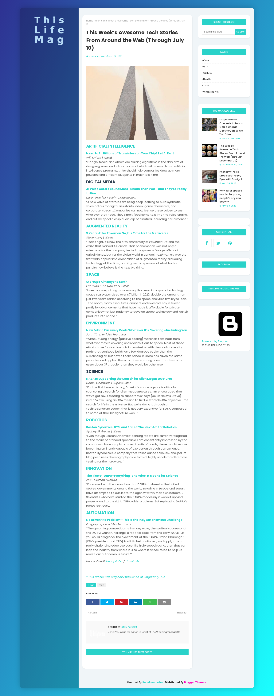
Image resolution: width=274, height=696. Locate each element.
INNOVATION (99, 468)
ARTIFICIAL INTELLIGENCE (110, 146)
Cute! (206, 60)
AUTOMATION (100, 513)
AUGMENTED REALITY (107, 226)
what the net (210, 91)
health (207, 79)
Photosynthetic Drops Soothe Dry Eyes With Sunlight (230, 175)
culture (207, 73)
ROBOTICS (96, 420)
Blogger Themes (195, 682)
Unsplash (132, 561)
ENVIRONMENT (100, 323)
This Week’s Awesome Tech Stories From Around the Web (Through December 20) (232, 153)
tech (97, 20)
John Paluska (96, 56)
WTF (205, 66)
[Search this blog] (218, 32)
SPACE (92, 274)
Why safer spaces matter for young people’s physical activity (230, 196)
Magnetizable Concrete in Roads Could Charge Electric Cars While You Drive (231, 127)
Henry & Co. (114, 561)
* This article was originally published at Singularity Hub (125, 577)
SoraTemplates (152, 682)
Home (89, 20)
